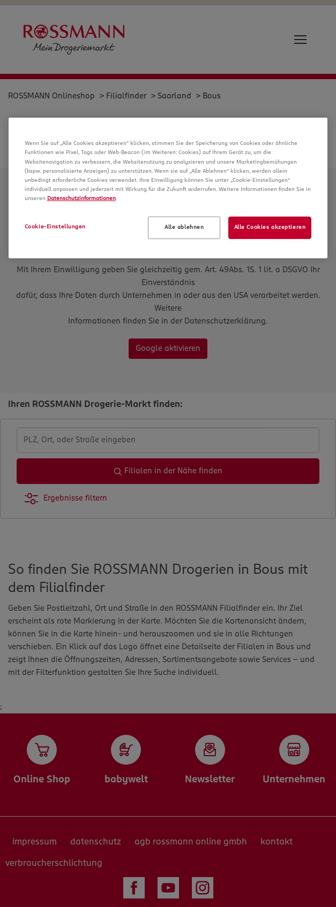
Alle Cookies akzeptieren (270, 227)
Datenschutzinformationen (81, 198)
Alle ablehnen (184, 227)
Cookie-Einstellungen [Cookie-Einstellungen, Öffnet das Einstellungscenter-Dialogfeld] (55, 226)
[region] (168, 188)
